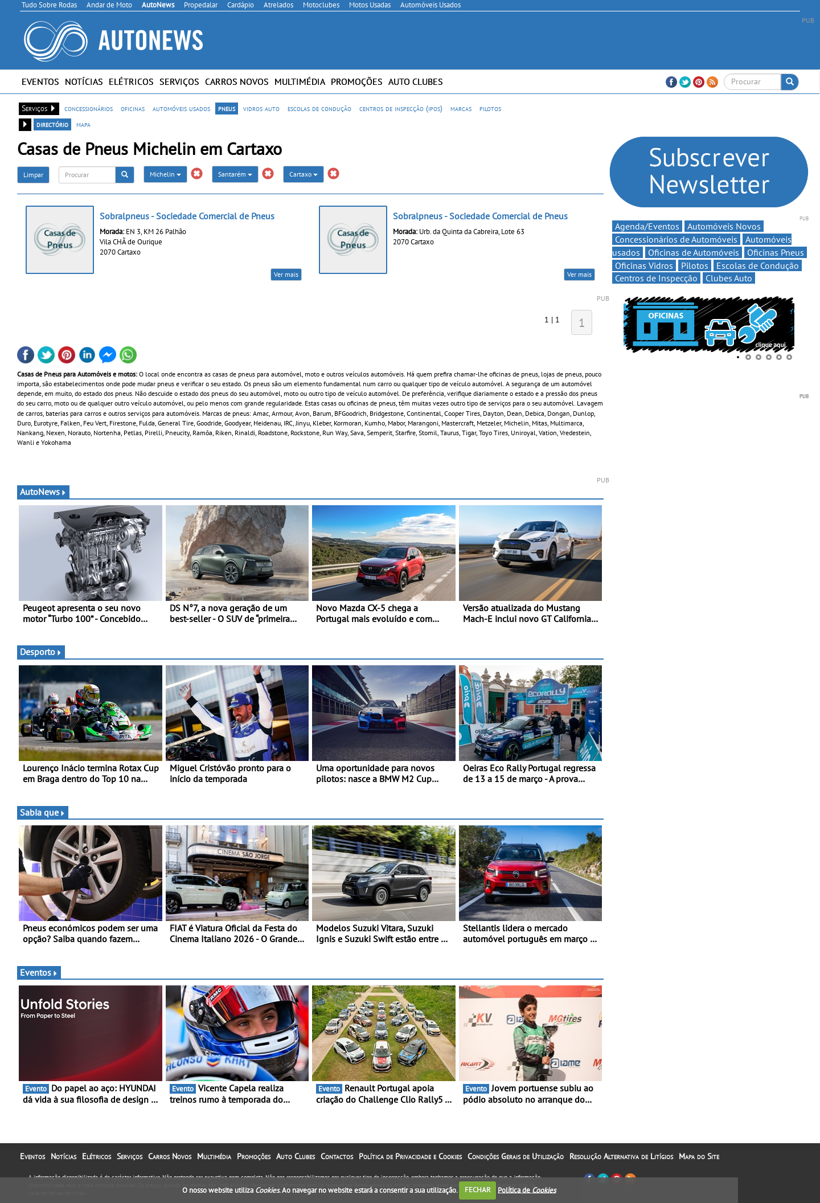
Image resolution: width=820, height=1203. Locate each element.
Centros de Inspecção (656, 278)
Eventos (40, 81)
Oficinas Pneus (775, 252)
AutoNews (43, 491)
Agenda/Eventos (647, 226)
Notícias (84, 81)
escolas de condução (319, 108)
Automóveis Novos (724, 226)
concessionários (88, 108)
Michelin (165, 174)
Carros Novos (237, 81)
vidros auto (261, 108)
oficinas (133, 108)
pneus (226, 108)
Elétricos (131, 81)
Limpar (33, 174)
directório (52, 124)
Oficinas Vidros (644, 265)
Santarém (235, 174)
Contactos (337, 1156)
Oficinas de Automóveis (693, 252)
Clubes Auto (729, 278)
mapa (83, 124)
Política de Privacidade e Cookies (410, 1156)
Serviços (179, 81)
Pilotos (694, 265)
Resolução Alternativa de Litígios (621, 1156)
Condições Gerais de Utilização (516, 1156)
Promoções (357, 81)
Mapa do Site (699, 1156)
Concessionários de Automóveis (676, 239)
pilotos (490, 108)
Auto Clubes (415, 81)
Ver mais (286, 274)
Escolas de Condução (757, 265)
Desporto (41, 651)
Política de (527, 1189)
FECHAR (478, 1189)
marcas (461, 108)
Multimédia (299, 81)
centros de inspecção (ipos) (400, 108)
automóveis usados (181, 108)
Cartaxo (303, 174)
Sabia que (42, 812)
